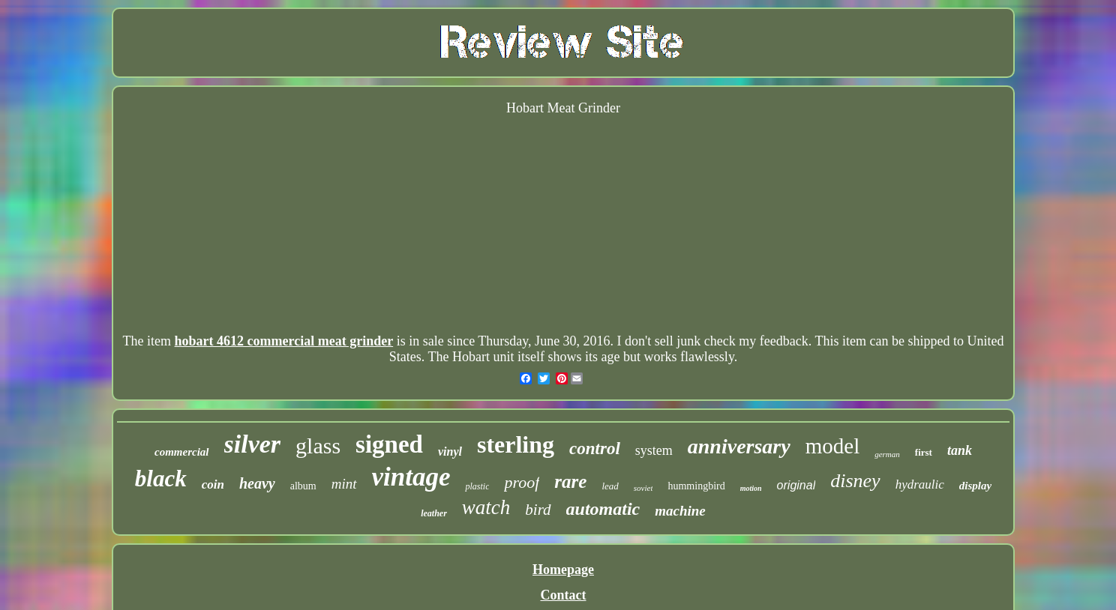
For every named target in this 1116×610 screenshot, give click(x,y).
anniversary (739, 446)
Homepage (563, 569)
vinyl (450, 451)
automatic (603, 509)
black (161, 478)
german (887, 454)
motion (751, 488)
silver (252, 444)
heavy (257, 483)
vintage (411, 477)
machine (680, 511)
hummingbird (696, 486)
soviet (643, 487)
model (833, 446)
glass (318, 445)
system (654, 450)
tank (959, 450)
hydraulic (920, 484)
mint (344, 484)
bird (537, 510)
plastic (477, 486)
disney (855, 481)
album (303, 486)
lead (610, 486)
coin (213, 484)
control (594, 448)
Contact (563, 595)
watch (486, 507)
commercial (181, 452)
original (796, 485)
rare (570, 481)
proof (521, 482)
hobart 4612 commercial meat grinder (284, 340)
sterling (515, 444)
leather (434, 513)
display (975, 486)
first (923, 452)
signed (389, 444)
